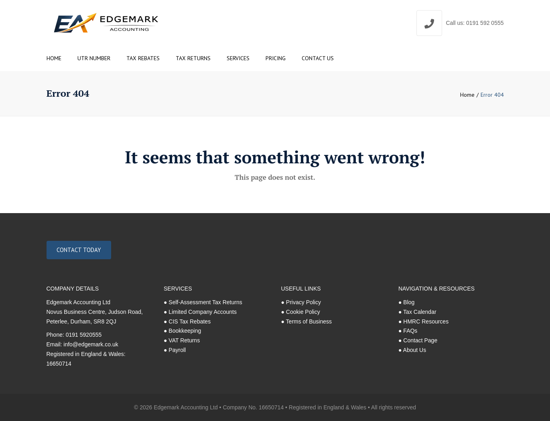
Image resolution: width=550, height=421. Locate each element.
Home (54, 58)
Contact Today (79, 250)
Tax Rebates (143, 58)
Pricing (276, 58)
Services (238, 58)
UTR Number (93, 58)
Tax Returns (193, 58)
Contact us (318, 58)
